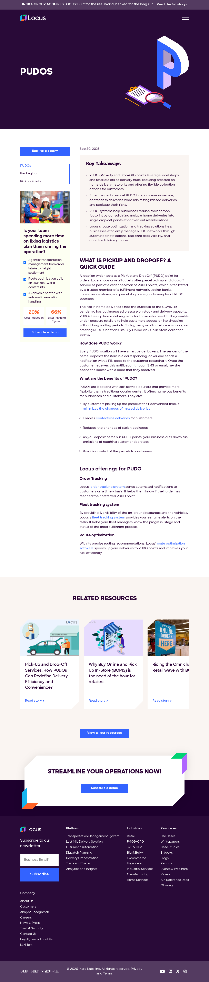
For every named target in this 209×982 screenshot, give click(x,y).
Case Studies (170, 847)
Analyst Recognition (34, 912)
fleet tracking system (108, 517)
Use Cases (168, 836)
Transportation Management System (92, 836)
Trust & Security (31, 928)
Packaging (28, 173)
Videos (165, 874)
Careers (26, 917)
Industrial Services (140, 869)
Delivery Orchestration (82, 858)
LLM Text (26, 945)
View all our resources (104, 733)
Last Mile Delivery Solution (84, 841)
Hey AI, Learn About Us (36, 939)
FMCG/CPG (135, 841)
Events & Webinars (174, 869)
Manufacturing (137, 874)
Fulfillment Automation (82, 847)
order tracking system (107, 487)
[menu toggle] (185, 17)
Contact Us (28, 934)
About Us (26, 901)
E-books (167, 852)
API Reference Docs (175, 880)
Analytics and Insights (81, 869)
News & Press (30, 923)
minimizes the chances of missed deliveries (116, 408)
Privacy (136, 969)
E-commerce (136, 858)
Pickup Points (30, 181)
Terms (108, 973)
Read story (33, 700)
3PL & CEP (134, 847)
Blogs (165, 858)
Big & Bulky (135, 852)
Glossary (167, 885)
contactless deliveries (113, 418)
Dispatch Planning (79, 852)
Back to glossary (45, 151)
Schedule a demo (45, 332)
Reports (166, 863)
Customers (28, 906)
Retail (131, 836)
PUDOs (25, 165)
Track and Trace (78, 863)
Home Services (137, 880)
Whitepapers (170, 841)
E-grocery (134, 863)
